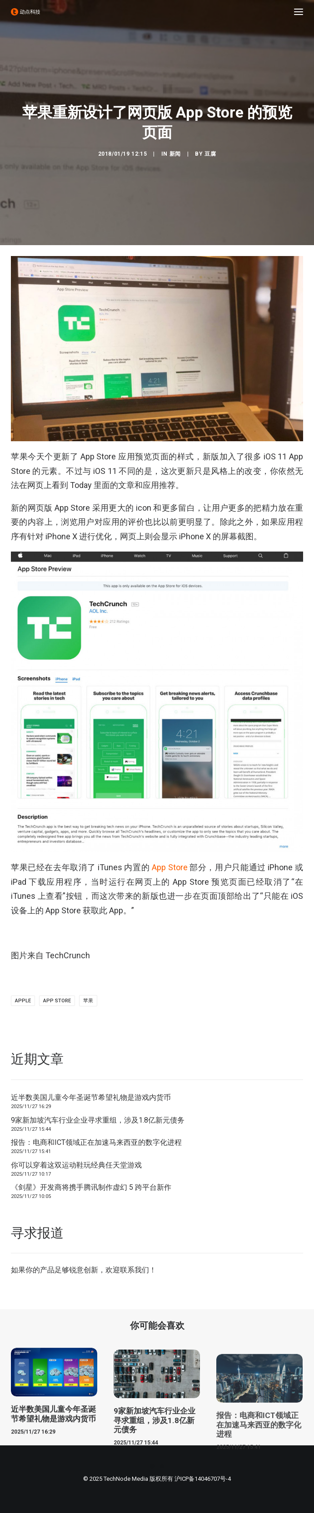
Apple (23, 1001)
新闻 (175, 154)
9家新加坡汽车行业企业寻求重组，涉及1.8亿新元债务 (97, 1120)
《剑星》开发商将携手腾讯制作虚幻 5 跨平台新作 (91, 1187)
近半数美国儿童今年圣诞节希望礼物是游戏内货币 (91, 1097)
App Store (170, 867)
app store (57, 1001)
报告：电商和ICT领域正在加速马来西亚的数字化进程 (96, 1142)
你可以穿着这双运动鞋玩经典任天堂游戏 (76, 1165)
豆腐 (210, 154)
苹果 (88, 1001)
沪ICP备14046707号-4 (202, 1478)
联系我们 (134, 1270)
